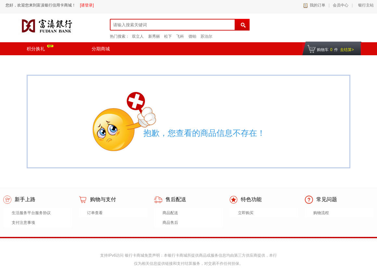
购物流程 (321, 213)
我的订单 (317, 5)
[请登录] (87, 5)
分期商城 (101, 48)
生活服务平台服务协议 (31, 213)
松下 (168, 36)
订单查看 (95, 213)
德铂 (192, 36)
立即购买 (246, 213)
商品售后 (170, 222)
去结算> (347, 49)
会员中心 (340, 5)
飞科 (180, 36)
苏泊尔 (206, 36)
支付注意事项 (23, 222)
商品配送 (170, 213)
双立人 (138, 36)
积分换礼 (40, 48)
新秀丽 (154, 36)
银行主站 (365, 5)
